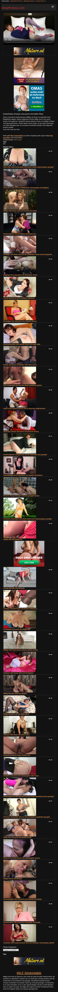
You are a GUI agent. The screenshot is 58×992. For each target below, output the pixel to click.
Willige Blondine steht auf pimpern (15, 693)
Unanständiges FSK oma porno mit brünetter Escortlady (22, 899)
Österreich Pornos (16, 1)
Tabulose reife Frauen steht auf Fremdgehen (18, 673)
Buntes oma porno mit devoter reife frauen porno (20, 365)
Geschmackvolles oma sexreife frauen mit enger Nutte (21, 344)
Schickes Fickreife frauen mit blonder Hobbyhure (20, 609)
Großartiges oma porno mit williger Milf (16, 629)
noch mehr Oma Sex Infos (11, 129)
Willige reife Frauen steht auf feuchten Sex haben (20, 211)
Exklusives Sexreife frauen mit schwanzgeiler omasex (21, 858)
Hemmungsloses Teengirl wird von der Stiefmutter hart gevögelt (25, 454)
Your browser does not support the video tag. (29, 29)
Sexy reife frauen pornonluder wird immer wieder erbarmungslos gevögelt (28, 167)
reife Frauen (18, 140)
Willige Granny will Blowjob (12, 878)
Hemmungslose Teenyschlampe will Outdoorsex (19, 234)
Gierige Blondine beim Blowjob (14, 588)
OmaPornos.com (13, 8)
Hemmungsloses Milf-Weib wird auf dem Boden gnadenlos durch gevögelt (28, 796)
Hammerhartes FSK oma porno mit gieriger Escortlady (21, 922)
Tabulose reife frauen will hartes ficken (16, 735)
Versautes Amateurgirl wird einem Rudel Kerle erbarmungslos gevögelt (27, 519)
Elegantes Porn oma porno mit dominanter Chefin (20, 275)
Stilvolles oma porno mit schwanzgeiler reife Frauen (21, 776)
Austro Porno (40, 1)
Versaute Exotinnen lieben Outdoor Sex (16, 755)
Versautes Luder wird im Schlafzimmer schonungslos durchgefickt (26, 188)
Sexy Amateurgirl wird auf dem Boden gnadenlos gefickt (22, 385)
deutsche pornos (29, 1)
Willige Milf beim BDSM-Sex (12, 539)
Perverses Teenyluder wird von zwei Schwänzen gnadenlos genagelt (26, 817)
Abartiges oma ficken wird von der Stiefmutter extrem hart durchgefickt (27, 254)
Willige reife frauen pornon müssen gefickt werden (20, 650)
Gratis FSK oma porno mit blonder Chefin (17, 837)
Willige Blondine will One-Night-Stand (16, 714)
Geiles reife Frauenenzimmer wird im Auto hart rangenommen (24, 408)
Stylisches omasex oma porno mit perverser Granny (21, 431)
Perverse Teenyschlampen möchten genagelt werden (21, 496)
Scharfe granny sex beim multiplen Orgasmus (19, 298)
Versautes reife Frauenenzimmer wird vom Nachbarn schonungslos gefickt (28, 943)
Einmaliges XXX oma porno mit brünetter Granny (20, 321)
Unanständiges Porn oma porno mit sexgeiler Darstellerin (23, 475)
